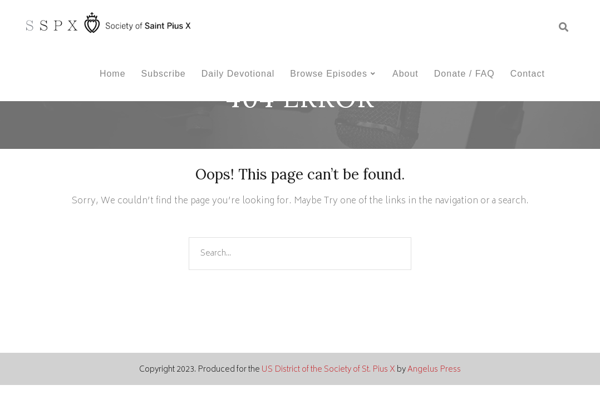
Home (113, 73)
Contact (527, 73)
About (405, 73)
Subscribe (163, 73)
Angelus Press (434, 370)
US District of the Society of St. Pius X (328, 370)
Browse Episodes (328, 73)
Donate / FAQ (464, 73)
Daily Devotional (238, 73)
